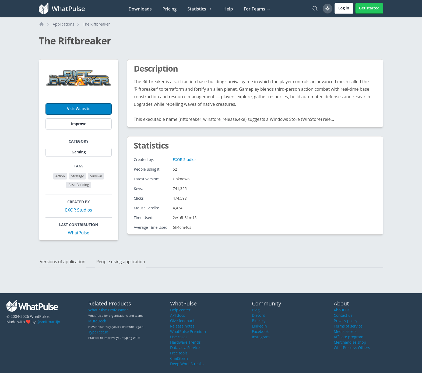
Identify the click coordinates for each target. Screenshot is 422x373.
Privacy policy (345, 320)
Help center (180, 309)
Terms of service (348, 326)
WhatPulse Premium (188, 331)
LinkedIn (259, 326)
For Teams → (257, 9)
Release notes (182, 326)
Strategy (77, 176)
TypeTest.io (98, 332)
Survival (96, 176)
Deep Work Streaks (186, 363)
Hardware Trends (185, 342)
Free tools (178, 353)
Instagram (261, 336)
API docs (177, 315)
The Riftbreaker (96, 24)
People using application (120, 262)
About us (341, 309)
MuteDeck (97, 320)
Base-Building (78, 184)
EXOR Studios (78, 210)
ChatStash (179, 358)
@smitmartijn (48, 321)
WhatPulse (78, 233)
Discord (258, 315)
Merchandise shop (350, 342)
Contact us (343, 315)
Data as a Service (185, 347)
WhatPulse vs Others (352, 347)
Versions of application (62, 262)
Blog (256, 309)
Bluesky (258, 320)
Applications (63, 24)
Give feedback (182, 320)
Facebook (260, 331)
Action (60, 176)
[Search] (315, 8)
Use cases (178, 336)
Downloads (140, 9)
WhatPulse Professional (108, 309)
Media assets (345, 331)
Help (228, 9)
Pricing (170, 9)
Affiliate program (348, 336)
